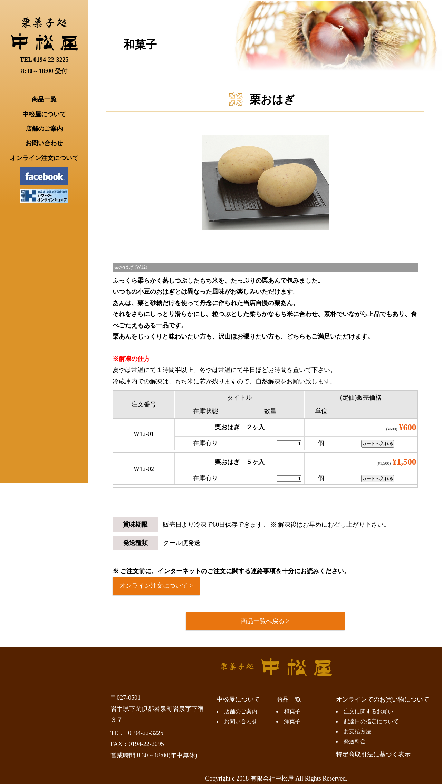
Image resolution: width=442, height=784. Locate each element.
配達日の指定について (371, 721)
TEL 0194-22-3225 (44, 59)
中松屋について (44, 114)
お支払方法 (357, 731)
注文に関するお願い (368, 711)
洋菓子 (292, 721)
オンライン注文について (44, 158)
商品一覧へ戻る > (265, 621)
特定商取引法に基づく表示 (373, 754)
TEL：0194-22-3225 (136, 732)
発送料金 (355, 741)
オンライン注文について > (156, 585)
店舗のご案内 (44, 128)
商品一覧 (44, 99)
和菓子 (140, 44)
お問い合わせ (44, 143)
